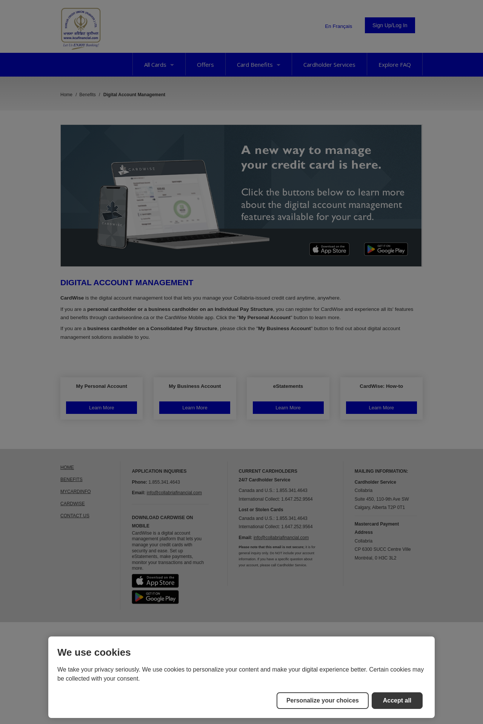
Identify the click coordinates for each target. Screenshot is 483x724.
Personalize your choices (322, 700)
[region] (241, 677)
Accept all (397, 700)
